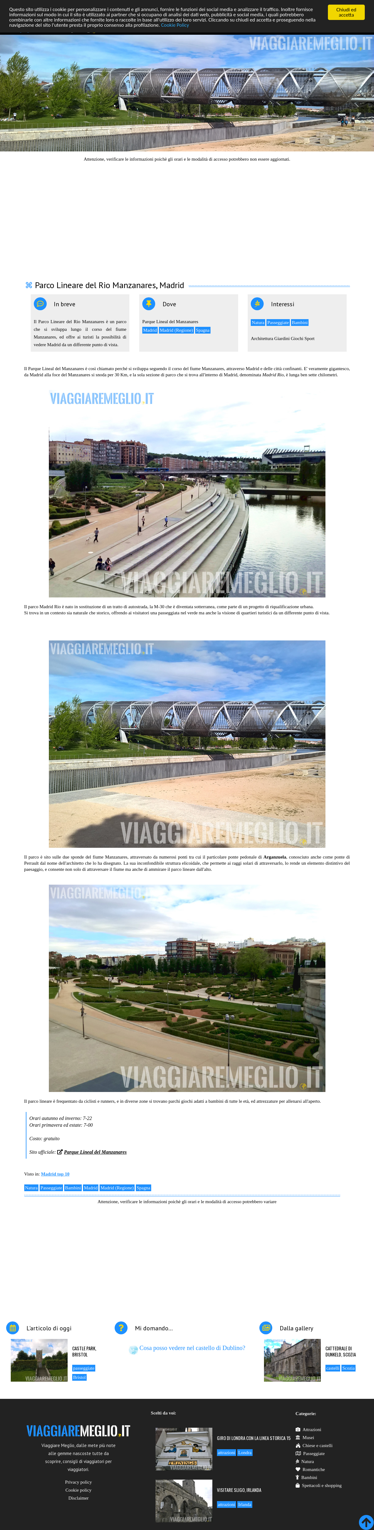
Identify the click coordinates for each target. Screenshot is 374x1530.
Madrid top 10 (55, 1174)
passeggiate (83, 1368)
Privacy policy (78, 1482)
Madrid (150, 330)
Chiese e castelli (314, 1445)
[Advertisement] (187, 217)
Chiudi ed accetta (346, 12)
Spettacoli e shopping (319, 1485)
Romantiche (310, 1469)
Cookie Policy (176, 25)
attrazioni (226, 1452)
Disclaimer (78, 1498)
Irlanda (244, 1504)
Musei (305, 1437)
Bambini (300, 322)
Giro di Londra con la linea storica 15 (254, 1437)
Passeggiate (278, 322)
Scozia (348, 1368)
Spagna (203, 330)
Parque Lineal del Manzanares (95, 1152)
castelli (332, 1368)
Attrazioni (308, 1429)
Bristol (79, 1377)
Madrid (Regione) (176, 330)
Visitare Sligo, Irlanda (239, 1489)
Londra (244, 1452)
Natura (258, 322)
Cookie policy (78, 1490)
